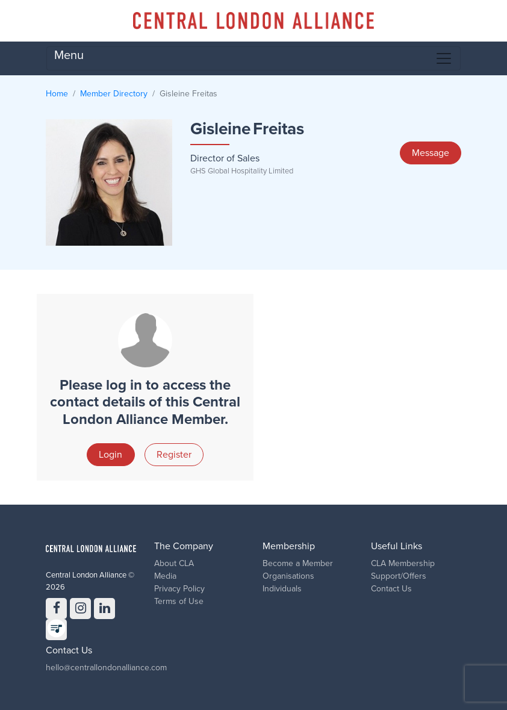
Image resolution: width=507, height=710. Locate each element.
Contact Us (391, 589)
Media (165, 576)
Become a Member (298, 563)
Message (430, 153)
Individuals (282, 589)
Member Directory (114, 94)
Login (110, 455)
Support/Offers (398, 576)
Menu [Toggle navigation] (253, 57)
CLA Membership (403, 563)
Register (174, 455)
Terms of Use (179, 601)
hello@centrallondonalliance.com (106, 667)
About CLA (174, 563)
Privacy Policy (179, 589)
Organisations (288, 576)
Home (57, 94)
